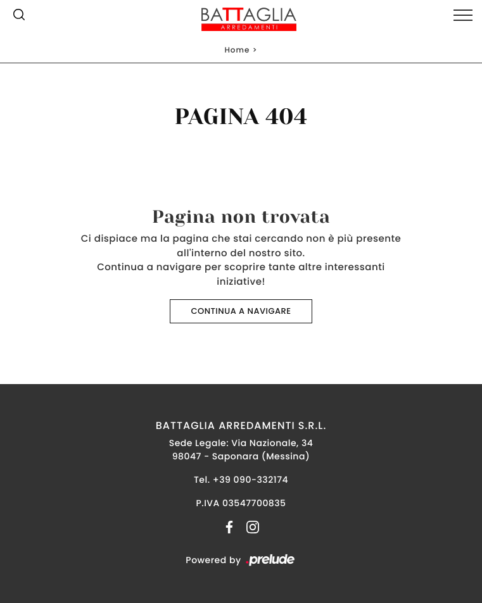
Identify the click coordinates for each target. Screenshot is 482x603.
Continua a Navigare (241, 311)
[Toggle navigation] (462, 15)
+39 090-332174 (250, 479)
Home (237, 50)
